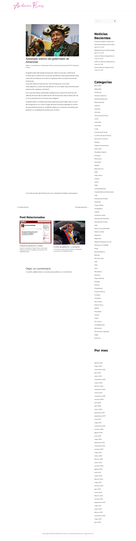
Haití (96, 195)
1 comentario (57, 249)
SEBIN (96, 308)
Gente (96, 182)
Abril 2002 (98, 86)
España (97, 165)
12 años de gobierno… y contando (67, 247)
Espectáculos (99, 169)
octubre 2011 (99, 499)
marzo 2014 (98, 476)
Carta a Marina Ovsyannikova (105, 67)
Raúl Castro (98, 302)
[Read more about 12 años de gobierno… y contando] (69, 233)
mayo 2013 (98, 482)
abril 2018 (97, 406)
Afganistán (98, 89)
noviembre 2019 (100, 389)
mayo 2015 (98, 452)
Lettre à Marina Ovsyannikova (105, 56)
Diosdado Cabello (101, 152)
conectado (47, 272)
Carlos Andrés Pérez (102, 116)
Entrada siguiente (81, 207)
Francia (97, 179)
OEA (96, 262)
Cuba (96, 129)
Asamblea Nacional (101, 99)
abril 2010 (97, 522)
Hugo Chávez (37, 248)
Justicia (97, 212)
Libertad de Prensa (101, 222)
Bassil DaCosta (99, 102)
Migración (98, 235)
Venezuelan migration (102, 331)
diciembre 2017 (100, 413)
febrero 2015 (99, 459)
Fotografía (87, 5)
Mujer (96, 248)
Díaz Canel (98, 149)
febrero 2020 (99, 386)
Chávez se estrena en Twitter (32, 246)
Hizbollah (97, 202)
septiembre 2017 (100, 416)
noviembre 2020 (100, 379)
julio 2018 (97, 403)
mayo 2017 (98, 423)
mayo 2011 (98, 506)
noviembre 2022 (100, 369)
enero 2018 (98, 409)
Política (54, 65)
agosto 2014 (98, 469)
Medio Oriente (99, 232)
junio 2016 (98, 436)
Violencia (69, 65)
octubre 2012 (99, 486)
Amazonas (47, 65)
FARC (96, 172)
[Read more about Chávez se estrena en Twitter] (35, 232)
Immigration (99, 209)
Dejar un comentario (33, 65)
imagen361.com (89, 533)
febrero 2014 (99, 479)
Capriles (97, 106)
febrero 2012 (99, 496)
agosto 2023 (98, 363)
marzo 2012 (98, 492)
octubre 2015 (99, 449)
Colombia (98, 125)
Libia (96, 225)
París (96, 268)
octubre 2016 (99, 429)
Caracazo (97, 109)
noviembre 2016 (100, 426)
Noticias (68, 5)
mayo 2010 (98, 519)
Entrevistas (77, 5)
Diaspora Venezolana (102, 145)
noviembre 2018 (100, 396)
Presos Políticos (100, 292)
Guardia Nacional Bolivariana (105, 192)
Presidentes (35, 250)
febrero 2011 (98, 512)
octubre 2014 (99, 466)
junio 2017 (98, 419)
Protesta (97, 295)
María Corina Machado (102, 228)
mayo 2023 (98, 366)
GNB (96, 185)
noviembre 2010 (100, 516)
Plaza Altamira (99, 278)
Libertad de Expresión (102, 218)
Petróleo (97, 275)
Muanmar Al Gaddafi (102, 245)
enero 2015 (98, 462)
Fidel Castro (98, 175)
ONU (96, 265)
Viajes (96, 335)
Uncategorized (100, 325)
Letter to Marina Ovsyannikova (105, 62)
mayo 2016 (98, 439)
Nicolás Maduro (100, 252)
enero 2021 (98, 376)
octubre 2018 (99, 399)
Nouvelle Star (99, 258)
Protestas (98, 298)
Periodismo (98, 272)
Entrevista (98, 162)
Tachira (97, 315)
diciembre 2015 (100, 442)
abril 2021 (97, 373)
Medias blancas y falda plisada (105, 50)
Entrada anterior (23, 207)
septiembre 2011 (100, 502)
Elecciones (98, 159)
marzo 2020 (98, 383)
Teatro (96, 318)
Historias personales (102, 199)
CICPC (96, 119)
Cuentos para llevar (100, 5)
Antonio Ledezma (101, 96)
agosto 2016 (98, 432)
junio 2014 (98, 472)
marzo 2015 (98, 456)
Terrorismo (98, 321)
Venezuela (61, 65)
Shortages (98, 311)
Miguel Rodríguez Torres (103, 242)
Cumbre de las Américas (103, 135)
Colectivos (98, 122)
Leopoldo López (100, 215)
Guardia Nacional (100, 189)
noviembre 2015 (100, 446)
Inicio (49, 5)
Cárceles (97, 112)
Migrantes (98, 238)
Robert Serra (99, 305)
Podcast (97, 282)
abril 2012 (97, 489)
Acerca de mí (58, 5)
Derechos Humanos (102, 139)
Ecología (97, 155)
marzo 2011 (98, 509)
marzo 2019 (98, 393)
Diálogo (97, 142)
